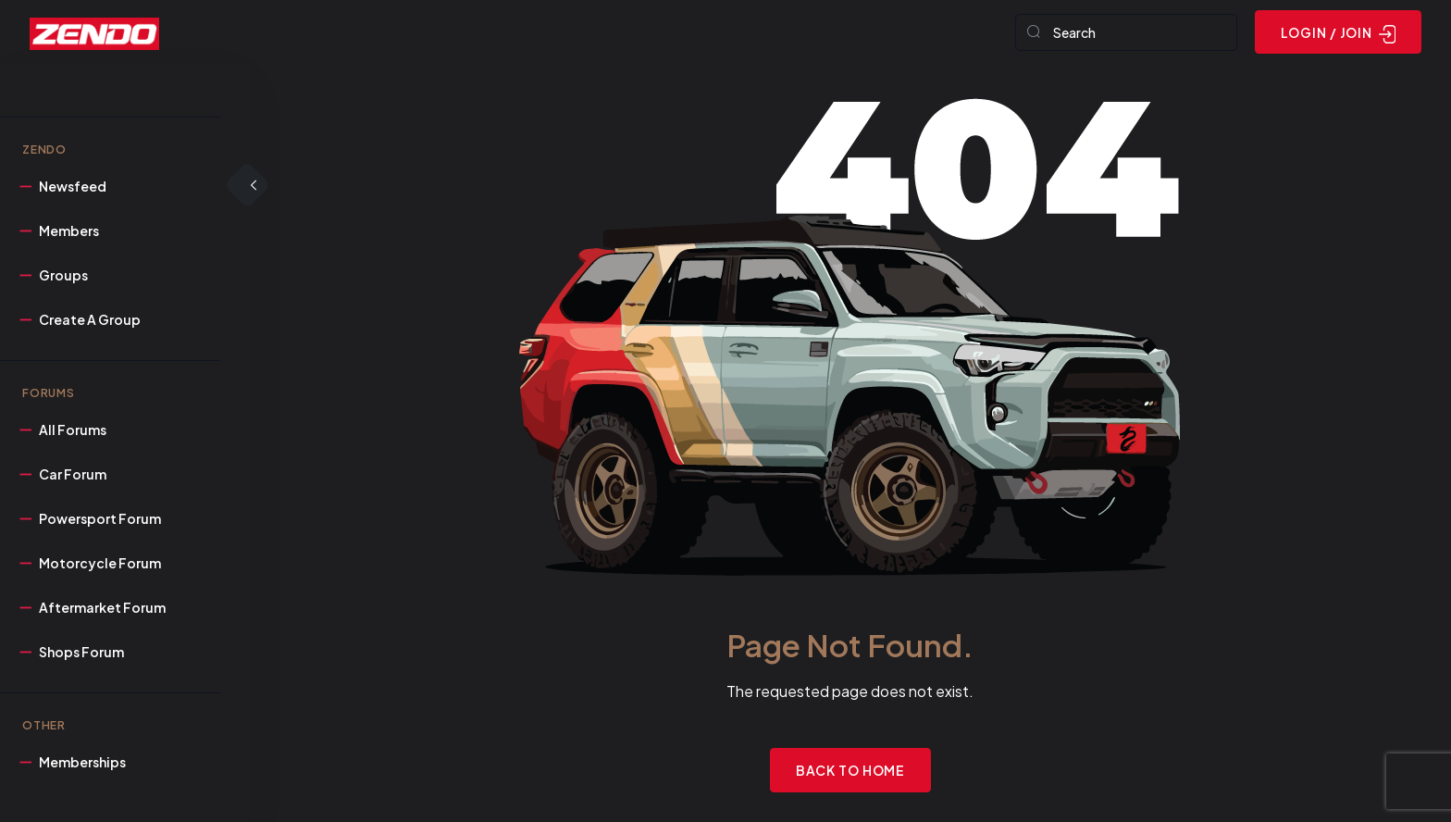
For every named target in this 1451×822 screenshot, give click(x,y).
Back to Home (851, 770)
